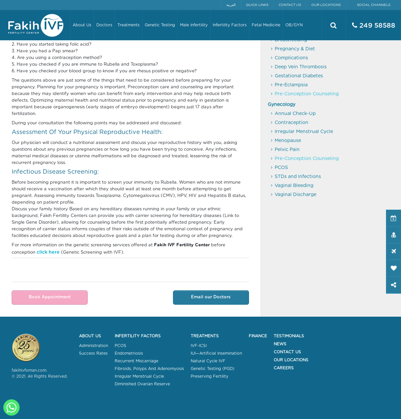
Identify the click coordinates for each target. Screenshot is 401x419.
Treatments (205, 336)
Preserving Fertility (209, 376)
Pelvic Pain (287, 149)
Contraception (291, 122)
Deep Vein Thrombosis (301, 67)
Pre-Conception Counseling (307, 94)
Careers (284, 368)
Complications (291, 58)
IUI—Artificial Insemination (216, 353)
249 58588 (373, 25)
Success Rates (93, 353)
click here (48, 252)
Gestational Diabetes (299, 76)
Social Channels (373, 5)
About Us (90, 336)
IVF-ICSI (199, 346)
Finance (258, 336)
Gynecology (281, 104)
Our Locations (326, 5)
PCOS (281, 167)
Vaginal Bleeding (294, 185)
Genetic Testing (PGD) (212, 369)
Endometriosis (129, 353)
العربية (231, 5)
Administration (93, 346)
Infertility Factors (138, 336)
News (280, 344)
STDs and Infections (298, 176)
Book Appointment (50, 297)
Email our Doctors (211, 297)
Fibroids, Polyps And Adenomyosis (149, 369)
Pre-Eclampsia (291, 85)
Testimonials (289, 336)
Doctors (104, 25)
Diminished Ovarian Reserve (142, 384)
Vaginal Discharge (295, 194)
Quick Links (257, 5)
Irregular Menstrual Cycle (304, 131)
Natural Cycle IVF (208, 361)
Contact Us (290, 5)
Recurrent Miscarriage (136, 361)
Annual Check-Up (295, 113)
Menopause (288, 140)
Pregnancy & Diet (295, 49)
